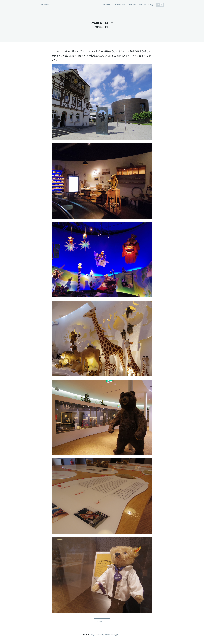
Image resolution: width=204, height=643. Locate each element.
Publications (119, 4)
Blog (150, 4)
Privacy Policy (110, 634)
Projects (106, 4)
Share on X (102, 621)
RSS (119, 634)
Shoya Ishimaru (96, 634)
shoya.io (45, 4)
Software (131, 4)
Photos (142, 4)
